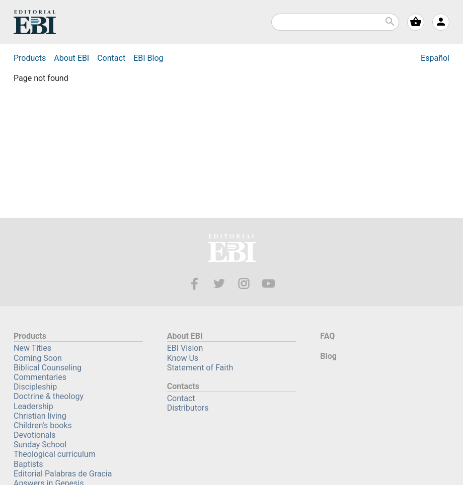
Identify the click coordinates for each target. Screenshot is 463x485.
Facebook (194, 283)
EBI (35, 22)
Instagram (244, 283)
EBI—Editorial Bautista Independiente (232, 249)
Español (435, 58)
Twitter (219, 283)
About (71, 58)
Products (30, 58)
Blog (148, 58)
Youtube (268, 283)
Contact (111, 58)
